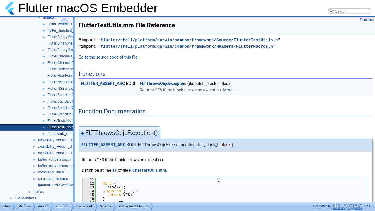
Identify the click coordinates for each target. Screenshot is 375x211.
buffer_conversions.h (54, 159)
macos (38, 192)
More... (229, 90)
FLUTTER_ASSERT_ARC (103, 83)
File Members (25, 198)
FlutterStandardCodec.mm (68, 95)
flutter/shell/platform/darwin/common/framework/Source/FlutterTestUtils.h (189, 40)
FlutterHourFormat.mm (65, 76)
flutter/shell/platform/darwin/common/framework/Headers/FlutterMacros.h (187, 46)
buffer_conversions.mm (56, 166)
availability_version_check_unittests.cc (68, 153)
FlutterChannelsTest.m (65, 63)
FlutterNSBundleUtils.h (65, 82)
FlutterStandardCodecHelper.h (71, 114)
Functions (367, 20)
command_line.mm (53, 179)
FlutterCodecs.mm (61, 69)
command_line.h (51, 172)
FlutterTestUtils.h (60, 121)
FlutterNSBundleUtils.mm (67, 88)
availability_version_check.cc (60, 140)
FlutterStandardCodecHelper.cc (71, 108)
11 (114, 170)
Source (48, 18)
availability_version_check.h (60, 146)
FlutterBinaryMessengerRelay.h (71, 37)
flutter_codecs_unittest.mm (68, 24)
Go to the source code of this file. (109, 57)
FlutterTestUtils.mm (62, 127)
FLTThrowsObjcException (163, 83)
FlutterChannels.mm (63, 56)
